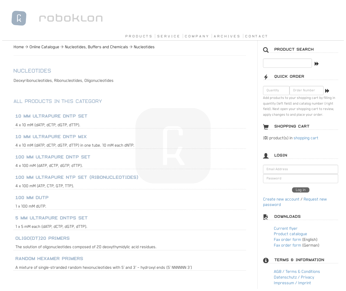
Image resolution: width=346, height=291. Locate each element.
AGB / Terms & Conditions (297, 271)
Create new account (281, 199)
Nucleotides (144, 47)
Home (19, 47)
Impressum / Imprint (292, 283)
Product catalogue (290, 234)
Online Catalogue (44, 47)
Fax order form (287, 239)
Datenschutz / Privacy (294, 277)
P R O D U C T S (138, 36)
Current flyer (286, 228)
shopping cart (306, 138)
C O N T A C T (256, 36)
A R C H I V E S (226, 36)
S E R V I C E (168, 36)
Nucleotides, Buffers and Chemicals (96, 47)
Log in (301, 190)
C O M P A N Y (196, 36)
